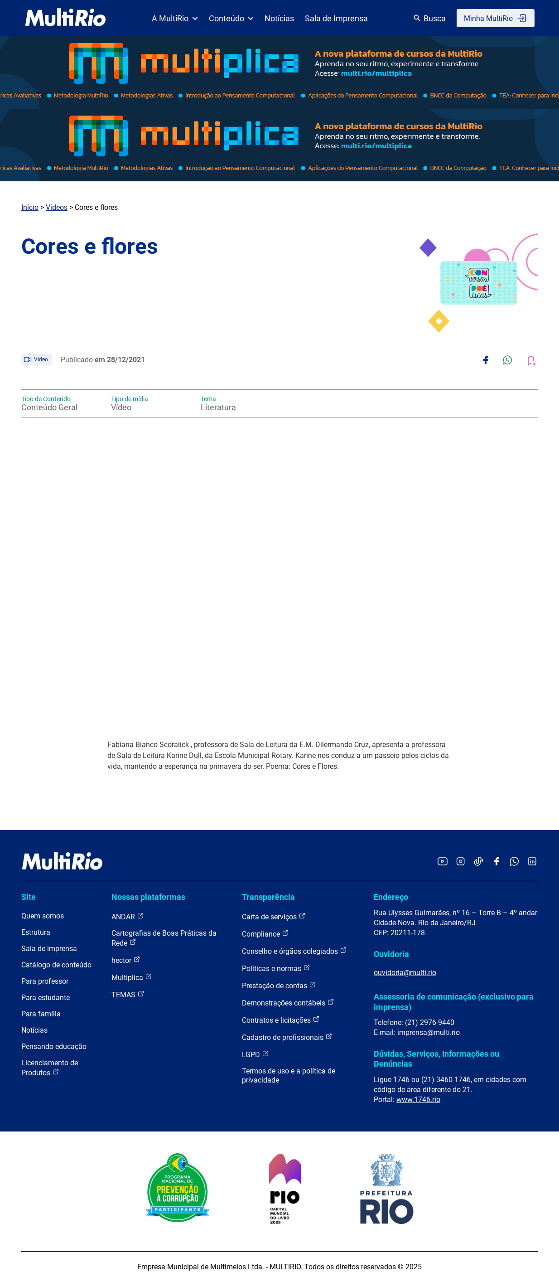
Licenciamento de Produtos (49, 1068)
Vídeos (56, 207)
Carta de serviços (274, 916)
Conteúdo (231, 18)
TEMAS (128, 994)
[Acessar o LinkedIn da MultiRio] (532, 862)
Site (28, 897)
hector (125, 960)
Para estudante (45, 997)
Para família (41, 1014)
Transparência (268, 897)
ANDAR (127, 916)
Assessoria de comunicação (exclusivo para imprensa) (454, 1001)
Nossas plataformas (148, 897)
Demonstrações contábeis (288, 1002)
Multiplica (131, 977)
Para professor (44, 981)
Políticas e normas (276, 968)
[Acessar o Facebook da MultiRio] (496, 862)
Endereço (391, 897)
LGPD (255, 1054)
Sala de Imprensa (336, 18)
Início (30, 207)
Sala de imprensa (49, 948)
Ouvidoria (391, 954)
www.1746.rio (418, 1099)
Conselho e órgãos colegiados (294, 951)
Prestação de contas (279, 985)
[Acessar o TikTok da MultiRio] (478, 862)
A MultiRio (175, 18)
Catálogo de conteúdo (56, 965)
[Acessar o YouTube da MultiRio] (442, 862)
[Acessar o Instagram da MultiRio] (460, 862)
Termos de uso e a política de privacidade (288, 1075)
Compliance (265, 933)
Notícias (279, 18)
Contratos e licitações (281, 1020)
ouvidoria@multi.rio (405, 972)
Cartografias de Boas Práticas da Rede (164, 938)
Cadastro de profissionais (287, 1037)
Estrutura (35, 932)
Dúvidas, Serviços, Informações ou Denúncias (436, 1058)
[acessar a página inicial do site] (65, 18)
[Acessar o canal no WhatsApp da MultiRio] (514, 862)
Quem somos (42, 916)
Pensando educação (54, 1046)
